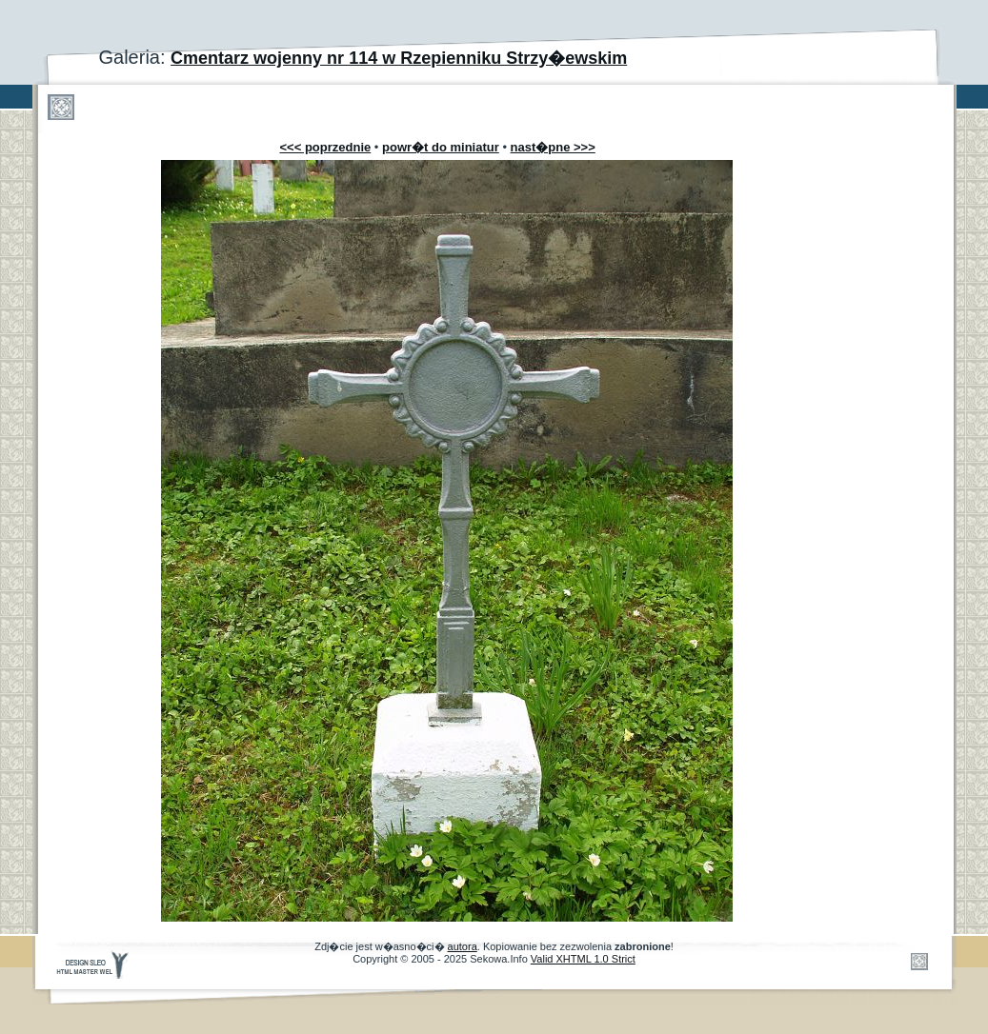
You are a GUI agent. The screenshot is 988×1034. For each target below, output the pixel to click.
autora (462, 946)
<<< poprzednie (326, 147)
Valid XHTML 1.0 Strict (583, 958)
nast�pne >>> (553, 147)
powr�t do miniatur (440, 147)
